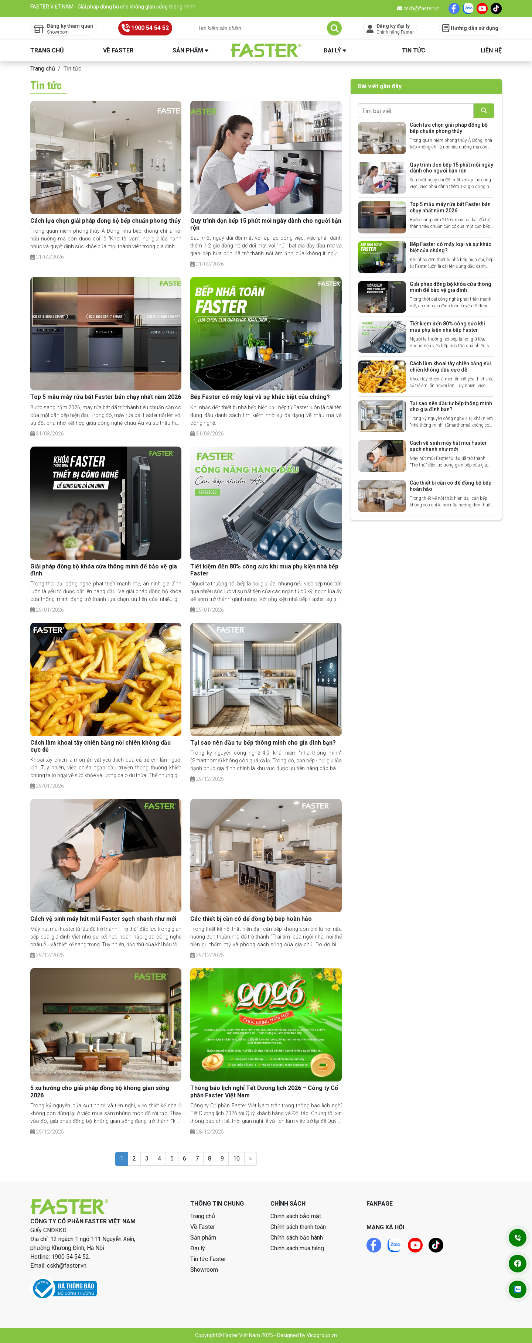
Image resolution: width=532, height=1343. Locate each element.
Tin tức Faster (208, 1258)
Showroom (204, 1269)
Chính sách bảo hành (296, 1237)
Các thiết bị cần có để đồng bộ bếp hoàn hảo (251, 918)
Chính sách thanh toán (298, 1226)
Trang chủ (47, 50)
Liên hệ (491, 50)
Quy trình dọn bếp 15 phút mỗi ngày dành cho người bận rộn (451, 168)
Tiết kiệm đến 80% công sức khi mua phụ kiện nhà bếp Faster (447, 327)
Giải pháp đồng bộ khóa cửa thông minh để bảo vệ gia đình (450, 287)
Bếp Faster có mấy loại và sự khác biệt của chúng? (260, 396)
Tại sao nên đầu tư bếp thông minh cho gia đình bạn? (263, 742)
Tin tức (413, 50)
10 (236, 1158)
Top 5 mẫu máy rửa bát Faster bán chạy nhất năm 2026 (105, 396)
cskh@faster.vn (418, 8)
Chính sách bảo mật (295, 1216)
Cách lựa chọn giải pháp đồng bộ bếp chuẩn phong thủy (105, 220)
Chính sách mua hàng (297, 1248)
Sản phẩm (188, 50)
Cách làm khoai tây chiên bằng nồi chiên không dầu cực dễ (450, 366)
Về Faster (118, 50)
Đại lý (332, 50)
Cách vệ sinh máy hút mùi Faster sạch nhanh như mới (103, 918)
